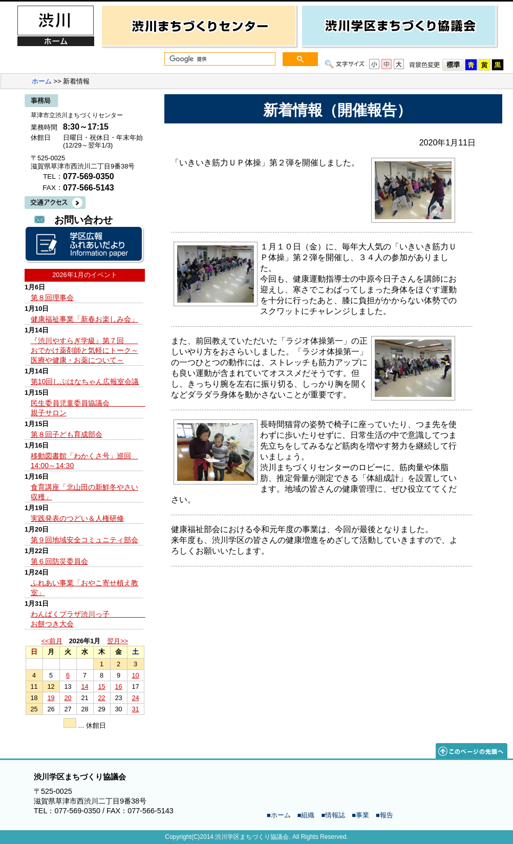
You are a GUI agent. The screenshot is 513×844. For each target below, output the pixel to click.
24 (135, 698)
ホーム (42, 81)
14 (84, 686)
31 (135, 709)
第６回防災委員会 (59, 561)
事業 (362, 815)
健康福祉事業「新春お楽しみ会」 (84, 319)
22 (101, 698)
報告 (386, 815)
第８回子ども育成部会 (66, 434)
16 (118, 686)
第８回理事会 (52, 297)
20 (67, 698)
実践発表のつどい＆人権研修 (77, 518)
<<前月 (51, 641)
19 (50, 698)
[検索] (218, 59)
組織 (307, 815)
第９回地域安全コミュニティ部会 (84, 540)
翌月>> (117, 641)
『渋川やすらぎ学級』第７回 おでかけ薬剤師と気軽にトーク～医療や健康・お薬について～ (84, 350)
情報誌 (335, 815)
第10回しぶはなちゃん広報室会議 (85, 381)
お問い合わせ (83, 220)
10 (135, 675)
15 (101, 686)
